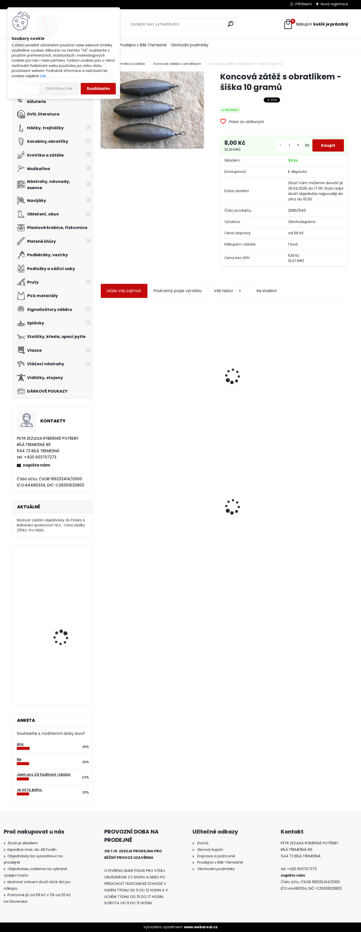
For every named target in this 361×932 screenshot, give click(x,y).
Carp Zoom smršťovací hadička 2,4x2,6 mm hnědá (66, 620)
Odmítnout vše (59, 88)
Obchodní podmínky (190, 45)
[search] (230, 24)
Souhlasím (98, 88)
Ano (20, 744)
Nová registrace (334, 4)
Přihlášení (303, 4)
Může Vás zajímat (124, 294)
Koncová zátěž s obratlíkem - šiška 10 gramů (124, 506)
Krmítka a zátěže (131, 63)
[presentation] (103, 368)
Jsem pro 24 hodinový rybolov (44, 774)
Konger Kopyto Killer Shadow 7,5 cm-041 (186, 501)
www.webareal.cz (201, 926)
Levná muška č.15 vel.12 (315, 360)
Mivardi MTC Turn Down (67, 664)
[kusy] (288, 147)
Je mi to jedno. (29, 789)
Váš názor (229, 295)
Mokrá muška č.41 (247, 506)
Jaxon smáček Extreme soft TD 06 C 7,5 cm (252, 358)
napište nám (36, 465)
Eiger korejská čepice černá (64, 571)
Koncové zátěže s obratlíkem (177, 63)
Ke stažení (266, 294)
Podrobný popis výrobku (177, 294)
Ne (19, 759)
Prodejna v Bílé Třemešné (143, 45)
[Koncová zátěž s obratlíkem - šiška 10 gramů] (152, 110)
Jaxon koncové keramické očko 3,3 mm (129, 350)
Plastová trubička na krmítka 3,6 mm (187, 349)
